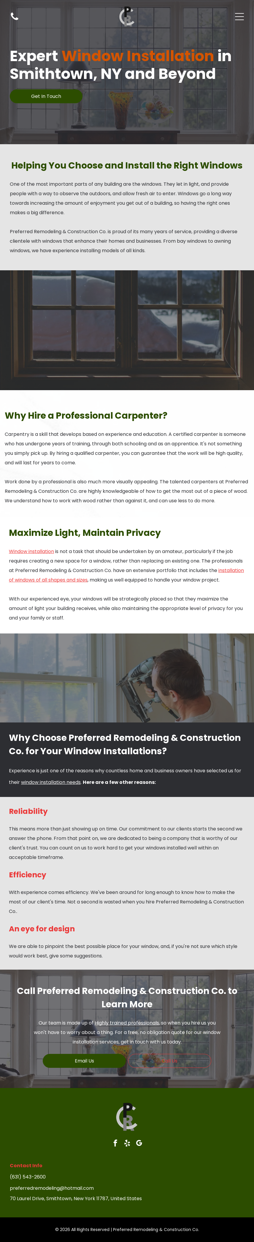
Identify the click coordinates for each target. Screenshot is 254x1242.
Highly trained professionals (127, 1022)
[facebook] (115, 1144)
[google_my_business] (139, 1144)
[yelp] (127, 1144)
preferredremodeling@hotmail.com (52, 1188)
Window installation (31, 551)
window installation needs (51, 782)
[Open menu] (239, 16)
